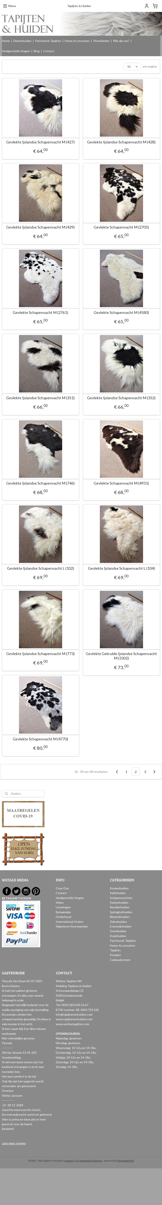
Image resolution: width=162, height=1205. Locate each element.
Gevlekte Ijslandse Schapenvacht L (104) (117, 573)
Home (6, 41)
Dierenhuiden (22, 41)
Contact (48, 51)
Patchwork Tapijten (48, 41)
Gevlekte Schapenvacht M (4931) (117, 487)
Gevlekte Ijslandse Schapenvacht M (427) (40, 142)
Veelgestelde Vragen (16, 51)
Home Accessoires (77, 41)
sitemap (68, 1160)
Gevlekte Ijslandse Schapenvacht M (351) (40, 400)
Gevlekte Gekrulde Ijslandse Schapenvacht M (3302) (116, 661)
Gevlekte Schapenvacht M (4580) (117, 314)
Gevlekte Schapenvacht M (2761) (40, 314)
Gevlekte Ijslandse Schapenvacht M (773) (40, 659)
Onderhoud (63, 917)
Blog (37, 51)
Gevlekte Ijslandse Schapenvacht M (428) (117, 142)
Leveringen (63, 907)
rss (76, 1160)
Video (60, 902)
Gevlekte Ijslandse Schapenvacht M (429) (40, 228)
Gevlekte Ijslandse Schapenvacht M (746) (40, 487)
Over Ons (62, 888)
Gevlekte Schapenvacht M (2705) (117, 228)
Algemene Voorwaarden (72, 926)
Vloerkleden (101, 41)
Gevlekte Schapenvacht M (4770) (40, 745)
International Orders (69, 921)
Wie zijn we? (121, 41)
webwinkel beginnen (91, 1160)
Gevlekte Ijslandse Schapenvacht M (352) (117, 400)
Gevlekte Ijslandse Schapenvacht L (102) (40, 573)
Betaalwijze (63, 912)
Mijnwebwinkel (125, 1160)
